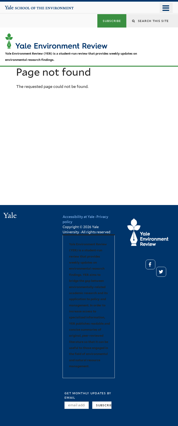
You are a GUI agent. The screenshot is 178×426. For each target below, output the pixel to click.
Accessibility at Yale (78, 217)
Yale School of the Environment (18, 6)
